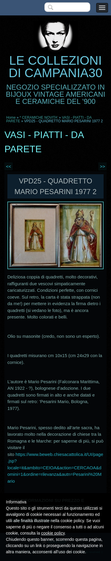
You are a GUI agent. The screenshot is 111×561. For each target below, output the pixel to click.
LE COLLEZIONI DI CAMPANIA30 (55, 66)
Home (11, 117)
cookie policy (53, 533)
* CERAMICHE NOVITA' (39, 117)
